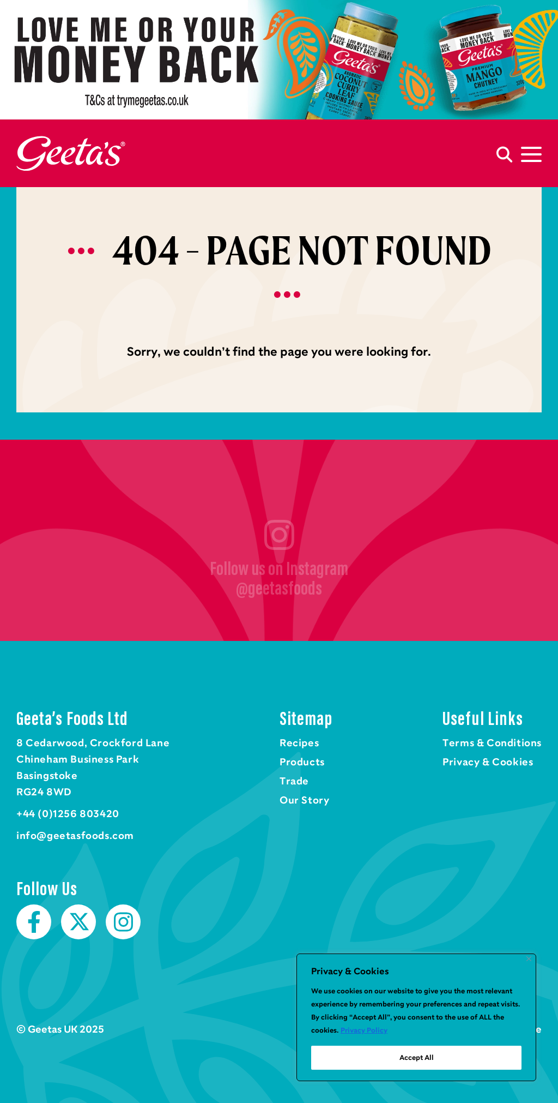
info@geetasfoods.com (75, 836)
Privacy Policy (364, 1030)
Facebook (33, 921)
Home (70, 153)
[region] (416, 1017)
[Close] (528, 958)
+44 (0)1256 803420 (67, 814)
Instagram (123, 921)
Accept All (416, 1058)
